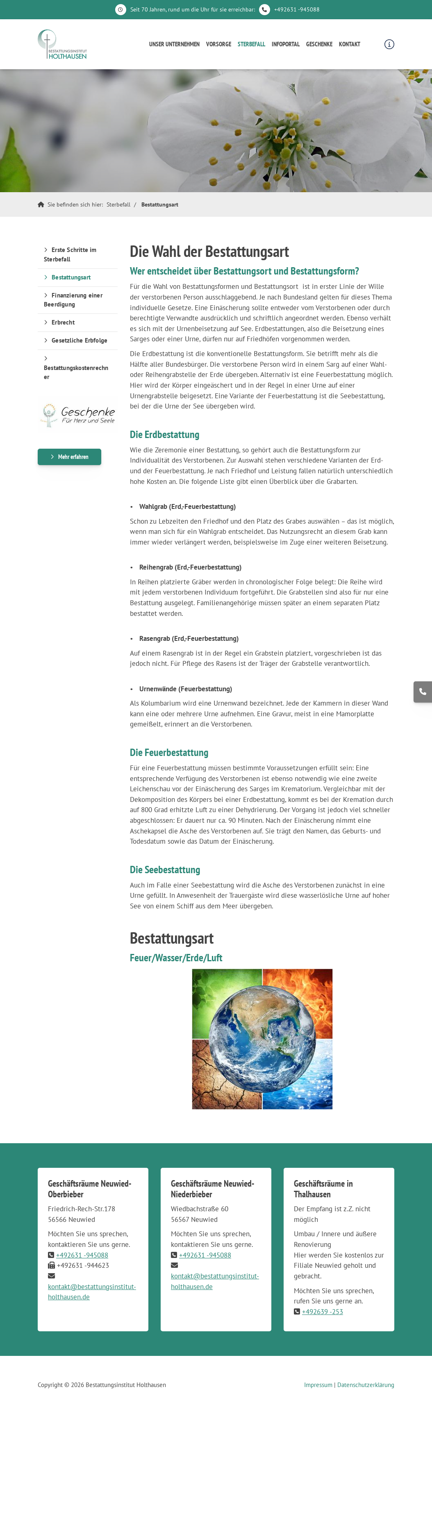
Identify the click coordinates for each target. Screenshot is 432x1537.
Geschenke (319, 44)
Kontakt (349, 44)
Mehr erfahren (73, 457)
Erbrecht (63, 322)
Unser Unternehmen (174, 44)
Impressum (318, 1385)
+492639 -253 (322, 1311)
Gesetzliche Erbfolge (79, 340)
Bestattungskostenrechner (76, 372)
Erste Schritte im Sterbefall (70, 254)
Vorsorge (218, 44)
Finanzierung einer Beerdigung (73, 300)
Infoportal (286, 44)
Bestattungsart (159, 204)
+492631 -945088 (297, 9)
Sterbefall (251, 44)
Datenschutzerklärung (365, 1385)
